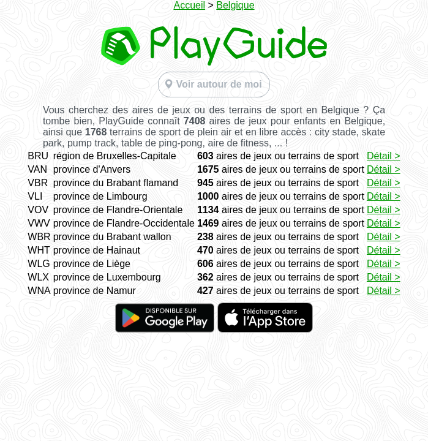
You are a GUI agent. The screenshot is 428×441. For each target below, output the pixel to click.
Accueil (189, 5)
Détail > (383, 156)
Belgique (235, 5)
